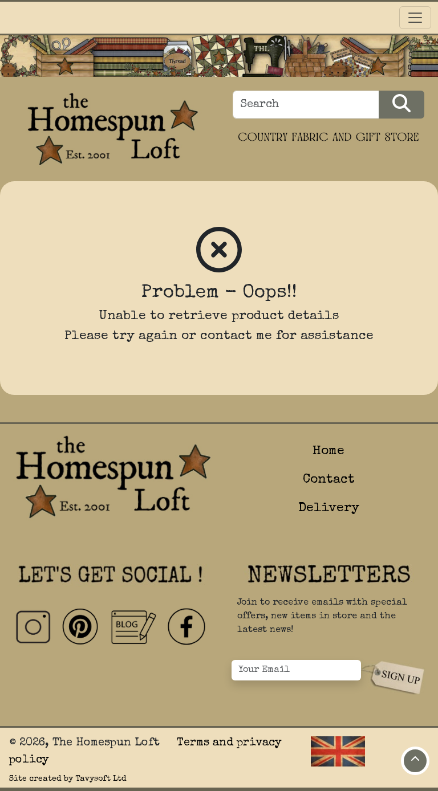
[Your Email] (296, 670)
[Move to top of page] (415, 761)
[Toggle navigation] (415, 17)
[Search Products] (401, 105)
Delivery (328, 508)
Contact (329, 480)
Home (328, 451)
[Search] (306, 105)
